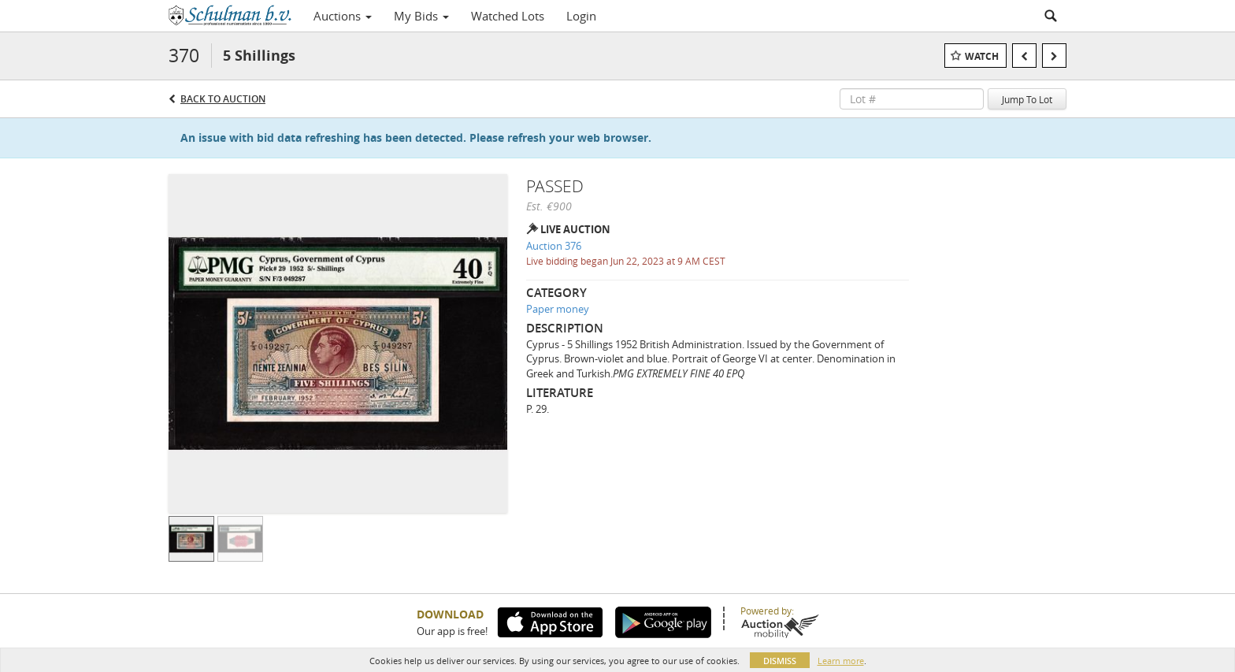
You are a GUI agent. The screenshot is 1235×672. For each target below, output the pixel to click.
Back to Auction (222, 99)
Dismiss (779, 660)
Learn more (841, 660)
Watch (982, 56)
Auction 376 (553, 246)
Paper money (557, 309)
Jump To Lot (1027, 99)
